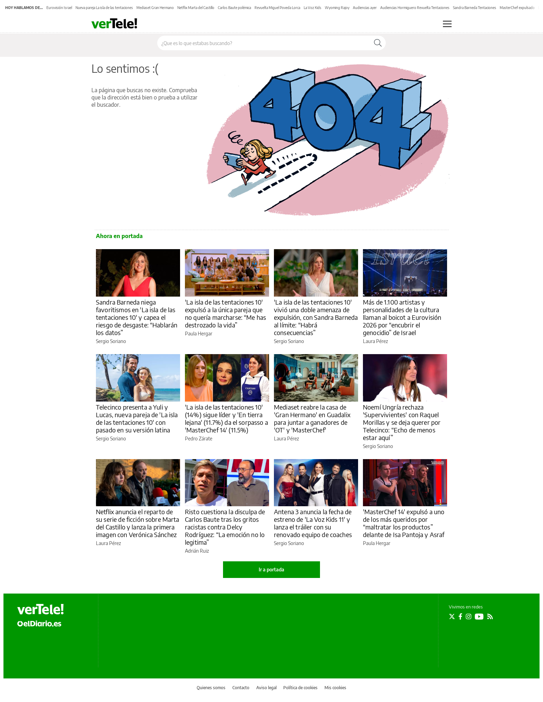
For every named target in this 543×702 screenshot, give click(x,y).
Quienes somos (211, 687)
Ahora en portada (119, 235)
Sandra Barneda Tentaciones (474, 8)
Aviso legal (266, 687)
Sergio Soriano (111, 341)
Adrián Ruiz (197, 551)
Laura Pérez (375, 341)
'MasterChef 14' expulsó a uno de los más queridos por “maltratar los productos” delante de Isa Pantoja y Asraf (404, 523)
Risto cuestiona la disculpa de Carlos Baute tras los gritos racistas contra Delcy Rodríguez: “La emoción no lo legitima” (225, 527)
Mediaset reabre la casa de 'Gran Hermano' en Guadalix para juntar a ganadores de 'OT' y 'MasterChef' (312, 418)
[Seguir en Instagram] (468, 616)
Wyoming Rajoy (337, 8)
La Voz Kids (312, 8)
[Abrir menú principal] (447, 24)
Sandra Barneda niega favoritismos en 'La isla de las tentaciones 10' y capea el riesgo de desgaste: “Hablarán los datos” (136, 317)
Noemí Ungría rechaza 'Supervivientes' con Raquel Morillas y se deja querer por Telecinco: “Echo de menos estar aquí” (401, 422)
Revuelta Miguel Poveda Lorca (277, 8)
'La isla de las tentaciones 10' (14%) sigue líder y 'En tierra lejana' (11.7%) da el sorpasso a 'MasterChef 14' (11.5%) (226, 418)
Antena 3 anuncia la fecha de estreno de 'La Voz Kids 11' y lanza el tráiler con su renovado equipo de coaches (313, 523)
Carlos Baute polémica (234, 8)
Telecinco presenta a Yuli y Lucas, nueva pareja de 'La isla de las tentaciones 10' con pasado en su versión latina (137, 418)
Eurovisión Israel (59, 8)
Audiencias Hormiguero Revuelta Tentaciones (414, 8)
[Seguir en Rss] (490, 616)
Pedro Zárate (198, 438)
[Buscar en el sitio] (263, 43)
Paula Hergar (198, 333)
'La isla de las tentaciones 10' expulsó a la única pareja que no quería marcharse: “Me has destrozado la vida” (225, 313)
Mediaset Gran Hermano (155, 8)
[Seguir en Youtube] (479, 616)
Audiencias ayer (365, 8)
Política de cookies (300, 687)
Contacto (240, 687)
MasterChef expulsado (517, 8)
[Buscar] (378, 43)
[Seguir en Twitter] (452, 616)
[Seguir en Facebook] (460, 616)
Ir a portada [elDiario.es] (271, 569)
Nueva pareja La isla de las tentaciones (104, 8)
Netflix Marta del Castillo (195, 8)
